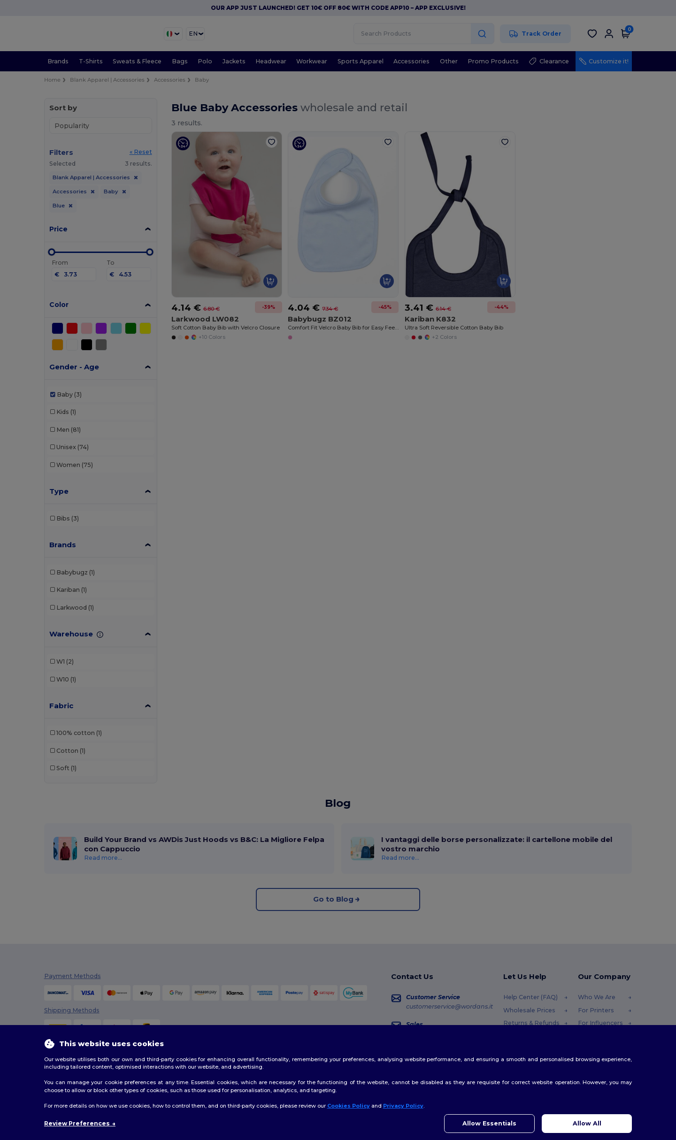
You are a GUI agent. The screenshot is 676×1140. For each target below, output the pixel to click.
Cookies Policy (348, 1105)
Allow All (587, 1123)
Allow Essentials (489, 1123)
